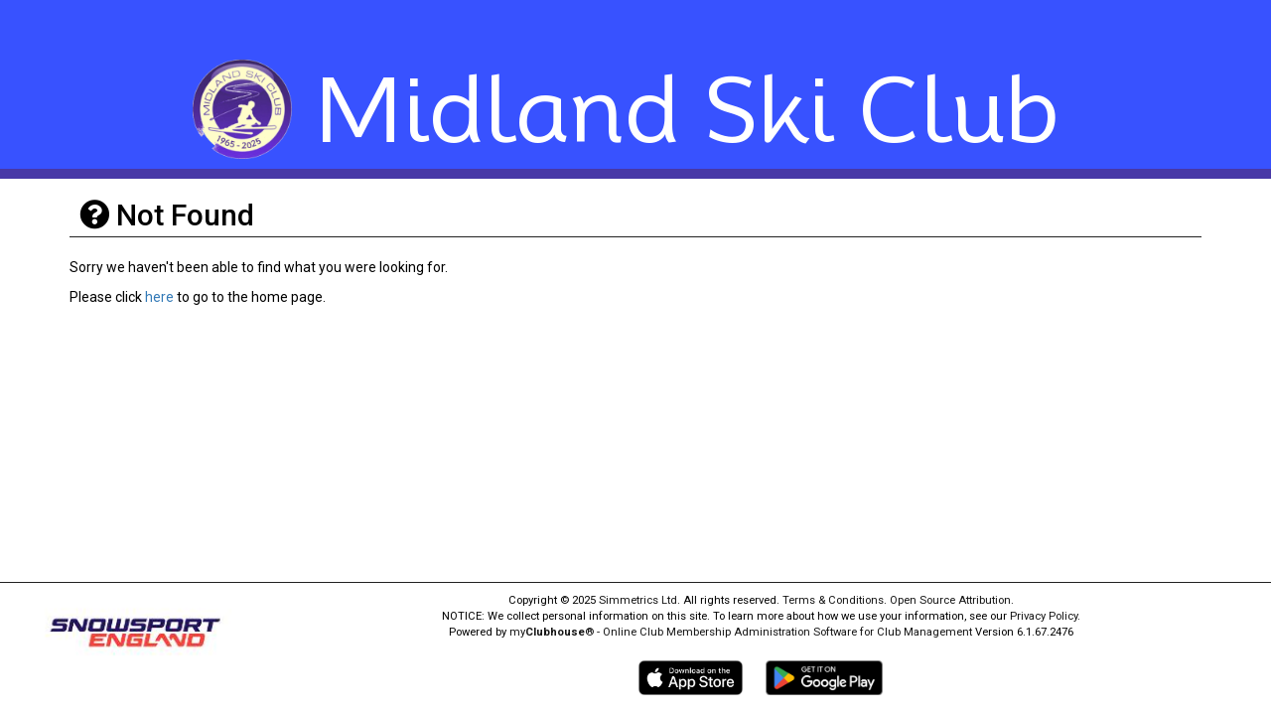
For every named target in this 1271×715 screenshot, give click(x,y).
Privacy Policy (1043, 616)
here (159, 297)
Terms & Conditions (833, 600)
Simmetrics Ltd (638, 600)
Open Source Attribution (950, 600)
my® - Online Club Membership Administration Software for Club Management (740, 632)
